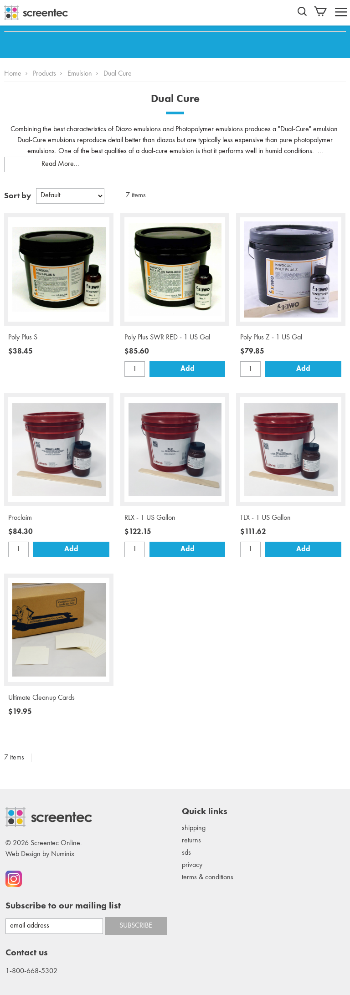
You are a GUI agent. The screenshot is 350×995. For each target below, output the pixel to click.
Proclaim (20, 518)
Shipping (194, 828)
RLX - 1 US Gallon (149, 518)
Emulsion (79, 73)
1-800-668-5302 (31, 971)
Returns (191, 840)
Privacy (192, 865)
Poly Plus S (22, 337)
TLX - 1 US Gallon (265, 518)
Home (12, 73)
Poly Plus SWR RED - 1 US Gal (167, 337)
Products (44, 73)
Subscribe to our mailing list (63, 906)
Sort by (17, 196)
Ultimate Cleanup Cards (41, 698)
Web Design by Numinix (39, 854)
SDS (186, 853)
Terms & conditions (207, 877)
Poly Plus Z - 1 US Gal (271, 337)
